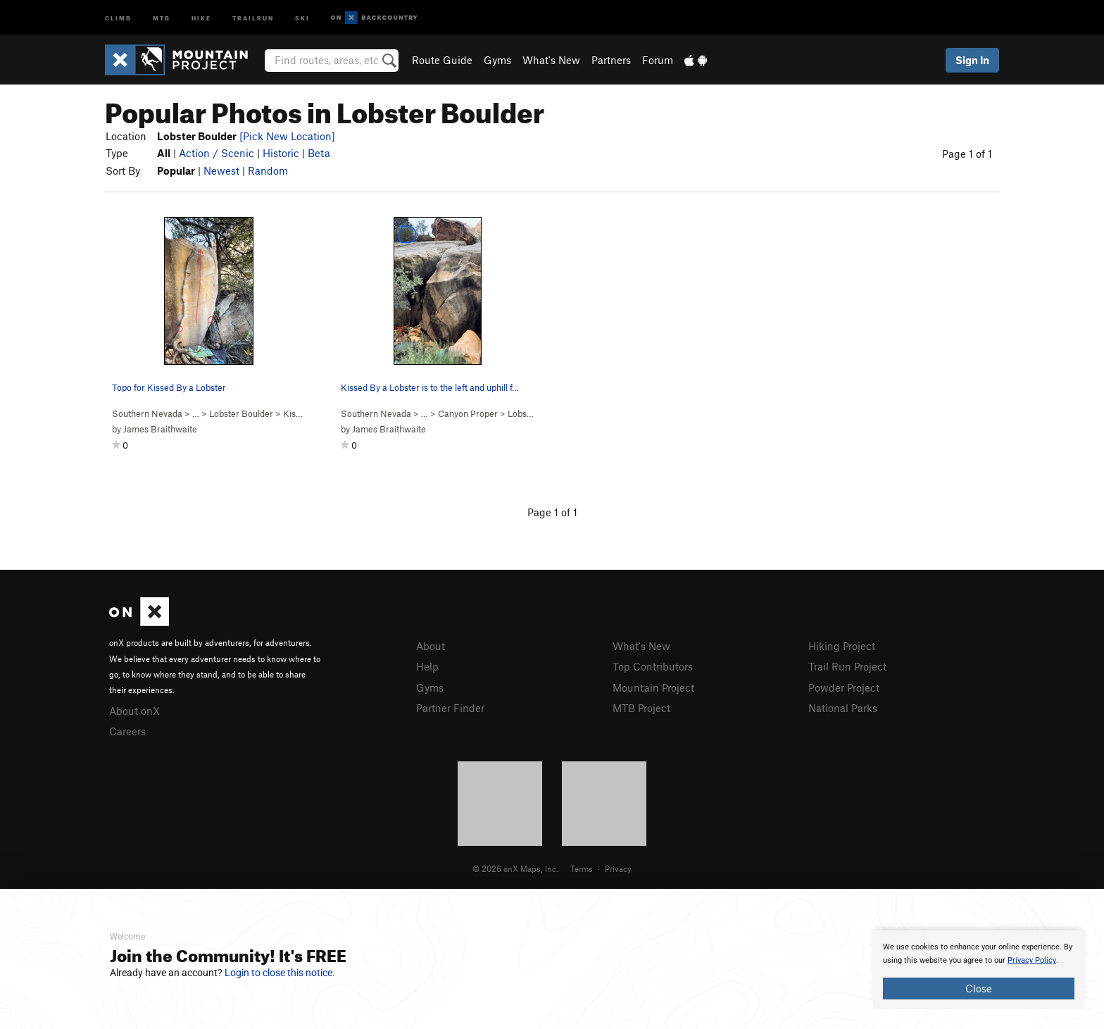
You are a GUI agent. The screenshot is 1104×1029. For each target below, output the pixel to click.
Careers (127, 731)
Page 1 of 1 (967, 153)
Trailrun (253, 17)
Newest (221, 170)
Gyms (497, 60)
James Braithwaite (160, 429)
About (430, 646)
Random (268, 170)
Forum (657, 60)
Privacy (618, 868)
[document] (978, 969)
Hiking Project (841, 646)
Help (427, 666)
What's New (551, 60)
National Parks (842, 707)
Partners (611, 60)
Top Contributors (653, 666)
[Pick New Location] (287, 136)
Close (978, 988)
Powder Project (843, 687)
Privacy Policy (1032, 960)
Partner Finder (450, 707)
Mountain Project (653, 687)
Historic (281, 152)
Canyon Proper (468, 413)
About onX (134, 710)
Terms (581, 868)
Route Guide (442, 60)
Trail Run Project (847, 666)
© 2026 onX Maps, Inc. (515, 868)
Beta (319, 152)
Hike (201, 17)
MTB (161, 17)
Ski (302, 17)
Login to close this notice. (280, 972)
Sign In (972, 60)
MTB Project (641, 707)
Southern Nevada (147, 413)
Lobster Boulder (241, 413)
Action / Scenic (216, 152)
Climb (118, 17)
